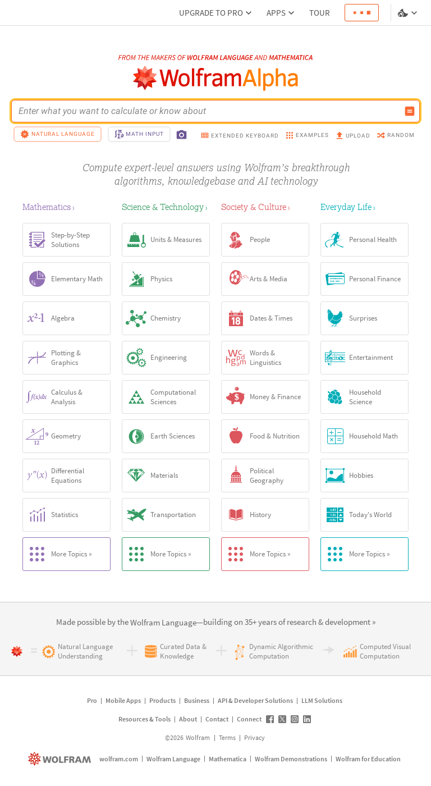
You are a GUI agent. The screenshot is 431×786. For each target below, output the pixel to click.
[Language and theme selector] (408, 13)
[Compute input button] (409, 111)
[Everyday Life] (364, 207)
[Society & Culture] (265, 207)
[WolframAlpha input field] (208, 111)
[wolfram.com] (60, 758)
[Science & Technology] (166, 207)
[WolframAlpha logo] (216, 78)
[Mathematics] (66, 207)
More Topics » (57, 554)
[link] (163, 623)
